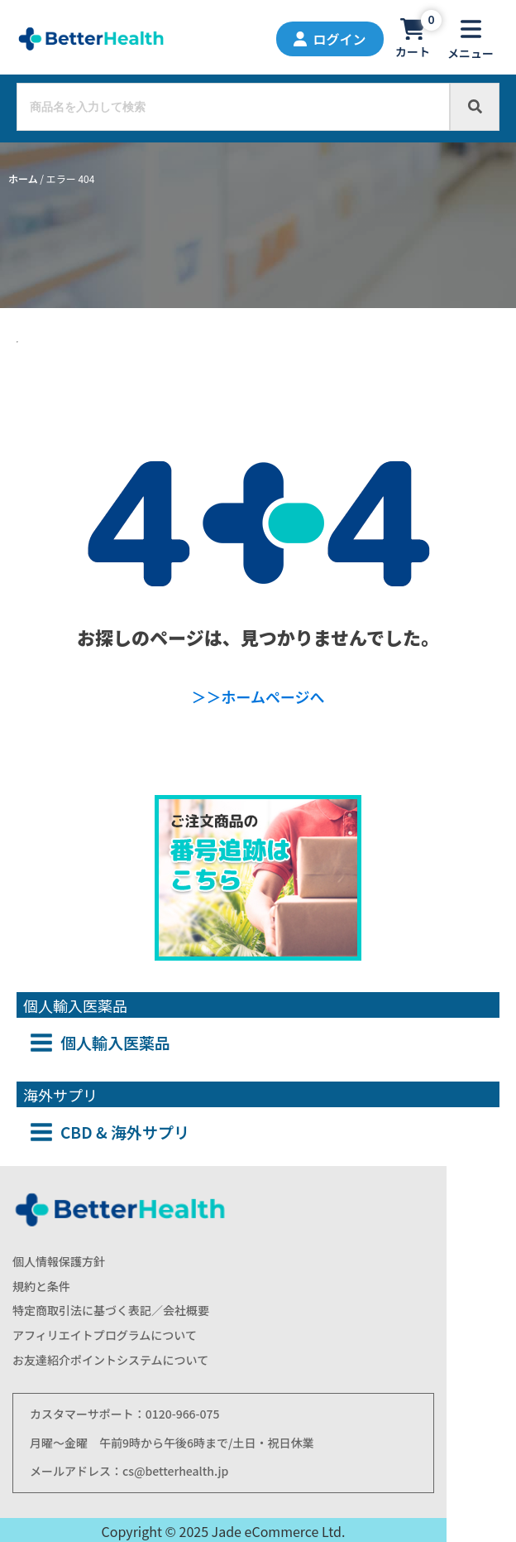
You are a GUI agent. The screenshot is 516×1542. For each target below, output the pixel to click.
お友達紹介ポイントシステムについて (110, 1360)
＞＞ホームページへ (257, 696)
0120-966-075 (183, 1413)
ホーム (23, 178)
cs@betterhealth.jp (175, 1470)
